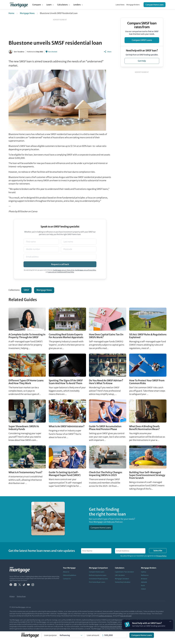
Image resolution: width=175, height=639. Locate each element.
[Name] (41, 242)
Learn (49, 4)
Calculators (62, 4)
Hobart (143, 589)
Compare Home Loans (155, 5)
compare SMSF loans (142, 40)
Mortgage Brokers (133, 5)
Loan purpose (50, 635)
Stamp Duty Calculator (122, 582)
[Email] (60, 257)
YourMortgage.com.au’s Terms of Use (63, 270)
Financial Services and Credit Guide (112, 626)
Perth (143, 585)
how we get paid (125, 616)
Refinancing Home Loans (97, 575)
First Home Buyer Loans (97, 582)
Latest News (120, 5)
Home (11, 13)
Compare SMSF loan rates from (141, 25)
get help (142, 61)
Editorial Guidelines (69, 575)
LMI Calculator (120, 575)
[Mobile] (41, 249)
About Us (66, 572)
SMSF (26, 290)
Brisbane (144, 579)
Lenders (77, 4)
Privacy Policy (161, 556)
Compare (36, 4)
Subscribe (157, 550)
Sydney (143, 572)
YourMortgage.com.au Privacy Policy (85, 270)
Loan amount (93, 635)
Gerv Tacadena (19, 52)
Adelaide (144, 582)
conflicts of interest (105, 616)
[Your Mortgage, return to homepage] (19, 4)
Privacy (12, 596)
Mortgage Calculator (122, 579)
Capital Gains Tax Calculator (124, 572)
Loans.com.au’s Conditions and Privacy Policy (61, 272)
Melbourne (145, 575)
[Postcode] (78, 249)
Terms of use (21, 596)
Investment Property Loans (98, 579)
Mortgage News (27, 13)
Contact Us (67, 579)
